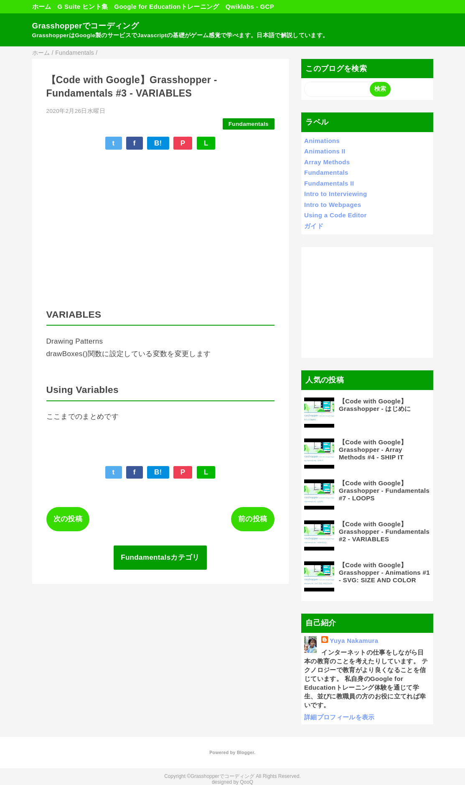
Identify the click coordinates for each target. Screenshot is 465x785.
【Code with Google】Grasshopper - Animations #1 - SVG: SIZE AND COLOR (384, 572)
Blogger (245, 752)
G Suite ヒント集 (83, 6)
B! (158, 143)
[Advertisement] (367, 302)
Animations (322, 140)
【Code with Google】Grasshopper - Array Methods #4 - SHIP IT (373, 449)
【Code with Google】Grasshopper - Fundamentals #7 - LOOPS (384, 490)
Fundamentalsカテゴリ (160, 557)
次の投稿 (67, 519)
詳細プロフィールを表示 (339, 717)
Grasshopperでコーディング (85, 25)
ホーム (41, 6)
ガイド (313, 225)
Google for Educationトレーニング (166, 6)
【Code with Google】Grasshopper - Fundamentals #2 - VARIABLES (384, 531)
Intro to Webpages (332, 204)
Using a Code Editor (335, 215)
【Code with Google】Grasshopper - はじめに (375, 405)
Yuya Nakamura (354, 640)
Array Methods (327, 162)
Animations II (325, 151)
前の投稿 (252, 519)
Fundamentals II (329, 183)
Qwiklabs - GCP (250, 6)
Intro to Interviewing (335, 193)
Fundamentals (249, 124)
